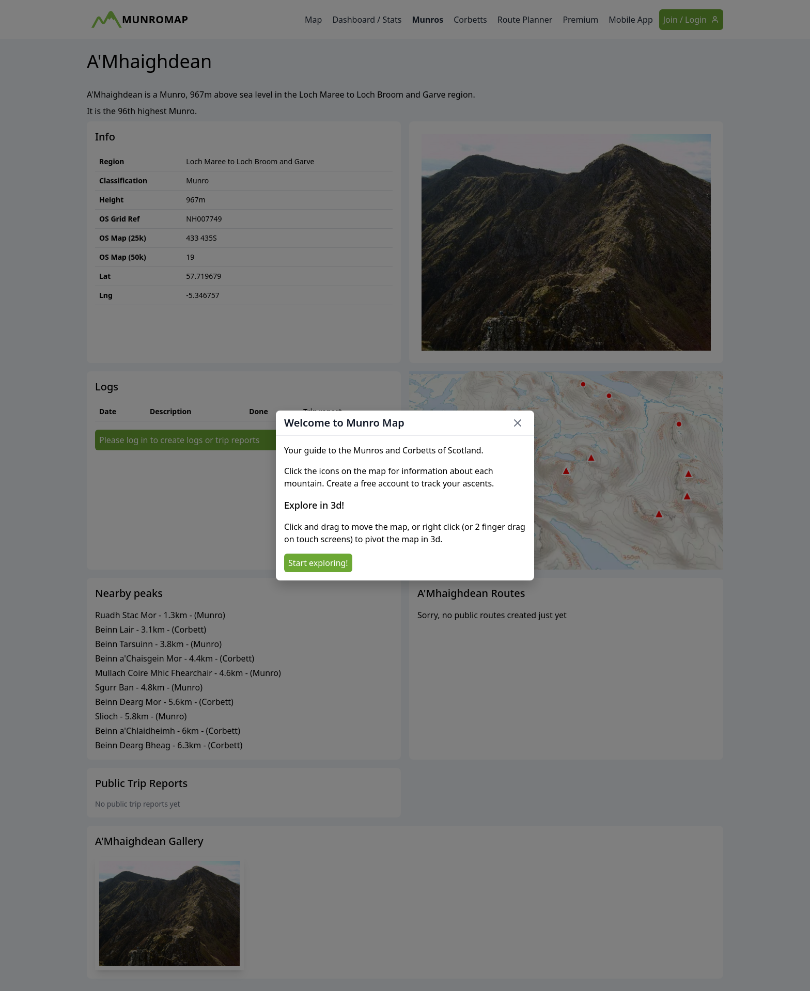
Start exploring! (318, 563)
